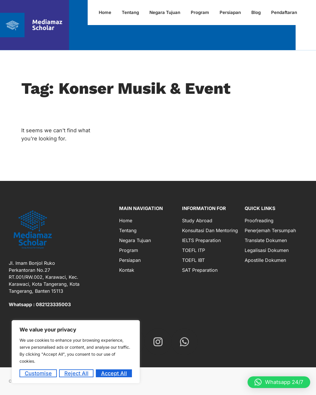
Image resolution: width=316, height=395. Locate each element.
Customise (38, 373)
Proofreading (259, 220)
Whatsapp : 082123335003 (40, 304)
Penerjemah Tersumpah (270, 230)
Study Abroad (197, 220)
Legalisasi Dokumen (267, 250)
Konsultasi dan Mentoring (210, 230)
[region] (76, 351)
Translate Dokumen (266, 240)
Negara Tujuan (135, 240)
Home (125, 220)
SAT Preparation (200, 270)
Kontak (126, 270)
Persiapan (130, 260)
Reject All (76, 373)
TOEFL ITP (193, 250)
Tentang (128, 230)
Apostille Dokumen (265, 260)
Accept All (114, 373)
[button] (279, 382)
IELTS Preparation (201, 240)
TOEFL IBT (193, 260)
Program (128, 250)
